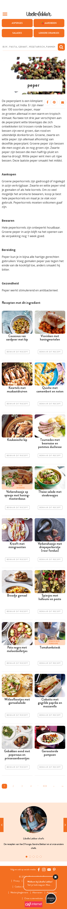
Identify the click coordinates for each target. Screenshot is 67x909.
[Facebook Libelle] (38, 869)
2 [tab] (30, 857)
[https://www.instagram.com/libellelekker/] (44, 869)
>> (62, 786)
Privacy (16, 881)
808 (45, 786)
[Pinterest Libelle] (54, 869)
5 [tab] (41, 857)
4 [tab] (37, 857)
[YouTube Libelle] (49, 869)
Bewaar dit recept (17, 352)
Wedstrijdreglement (19, 892)
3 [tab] (33, 857)
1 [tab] (26, 857)
